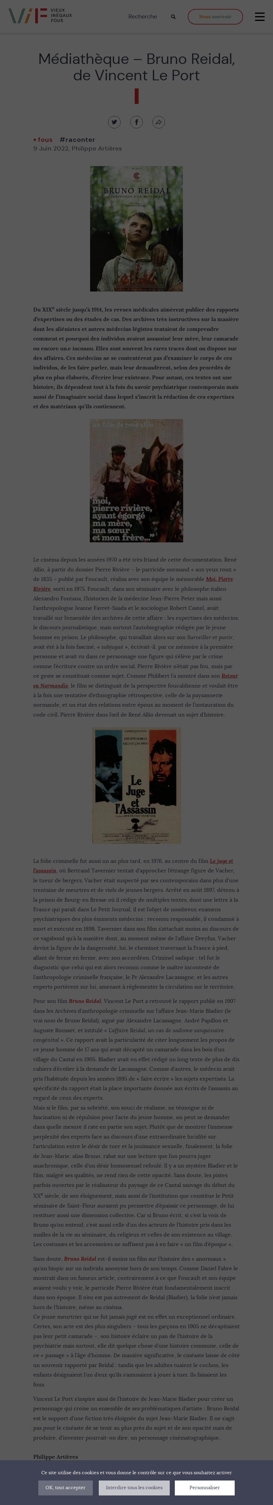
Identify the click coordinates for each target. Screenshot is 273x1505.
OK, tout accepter (66, 1488)
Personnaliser (204, 1488)
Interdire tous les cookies (134, 1488)
